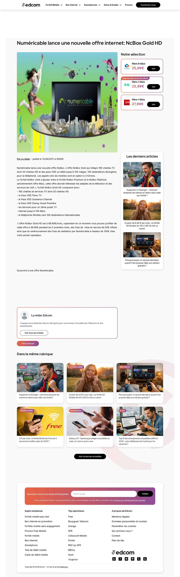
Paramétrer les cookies (124, 526)
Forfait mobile (32, 535)
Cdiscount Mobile (77, 535)
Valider (145, 493)
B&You (71, 550)
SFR (70, 530)
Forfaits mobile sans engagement (42, 526)
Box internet (31, 540)
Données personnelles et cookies (129, 521)
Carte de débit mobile (36, 554)
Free (70, 516)
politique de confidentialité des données (129, 500)
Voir (153, 68)
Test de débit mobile (35, 550)
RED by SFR (74, 545)
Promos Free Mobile (35, 530)
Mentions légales (121, 516)
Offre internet (28, 343)
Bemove (64, 567)
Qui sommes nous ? (122, 530)
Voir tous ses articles (34, 333)
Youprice (73, 559)
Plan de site (118, 540)
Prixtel (71, 540)
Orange (72, 526)
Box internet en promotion (38, 521)
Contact (116, 535)
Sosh (70, 554)
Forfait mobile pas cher (37, 516)
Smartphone (31, 545)
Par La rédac (23, 159)
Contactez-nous (148, 5)
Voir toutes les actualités (90, 456)
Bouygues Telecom (78, 521)
